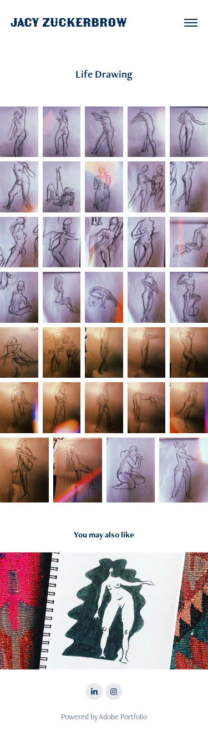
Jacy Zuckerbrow (69, 22)
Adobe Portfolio (123, 717)
